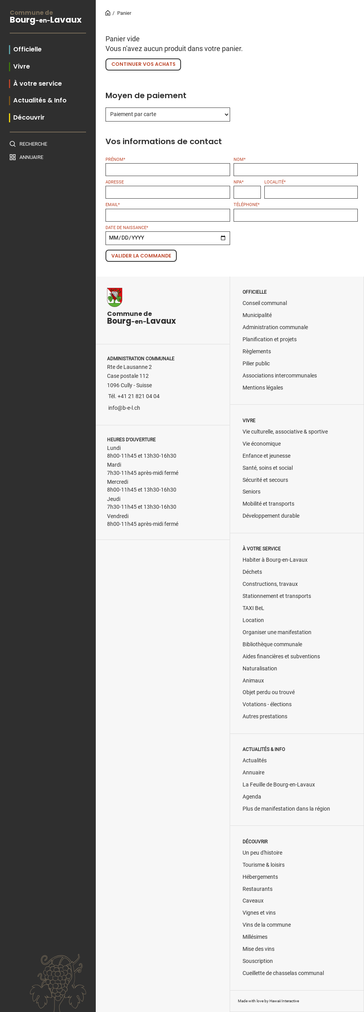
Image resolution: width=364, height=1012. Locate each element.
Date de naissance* (127, 227)
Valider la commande (141, 255)
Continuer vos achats (143, 64)
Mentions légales (263, 387)
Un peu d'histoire (262, 853)
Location (253, 620)
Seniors (251, 491)
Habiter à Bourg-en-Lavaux (275, 560)
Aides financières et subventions (281, 656)
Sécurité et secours (265, 480)
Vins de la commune (267, 925)
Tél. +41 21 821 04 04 (134, 396)
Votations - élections (267, 704)
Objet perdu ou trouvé (269, 692)
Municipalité (257, 315)
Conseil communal (265, 303)
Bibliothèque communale (272, 644)
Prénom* (115, 159)
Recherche (33, 144)
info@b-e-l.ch (124, 408)
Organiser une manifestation (277, 632)
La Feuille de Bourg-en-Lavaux (279, 784)
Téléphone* (247, 204)
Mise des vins (258, 949)
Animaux (253, 680)
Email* (113, 204)
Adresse (115, 182)
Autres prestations (265, 716)
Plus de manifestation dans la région (286, 809)
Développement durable (271, 516)
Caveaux (253, 900)
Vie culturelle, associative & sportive (285, 431)
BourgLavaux (48, 18)
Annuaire (31, 157)
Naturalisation (260, 668)
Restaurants (258, 889)
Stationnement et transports (277, 596)
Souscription (258, 961)
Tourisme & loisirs (264, 865)
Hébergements (260, 877)
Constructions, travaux (270, 584)
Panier (124, 13)
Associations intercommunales (280, 375)
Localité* (275, 182)
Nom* (240, 159)
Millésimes (255, 937)
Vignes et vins (259, 913)
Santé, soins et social (268, 468)
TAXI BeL (253, 608)
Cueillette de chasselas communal (283, 973)
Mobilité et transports (268, 504)
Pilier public (256, 363)
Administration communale (275, 327)
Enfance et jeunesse (266, 456)
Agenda (252, 796)
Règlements (257, 351)
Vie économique (262, 444)
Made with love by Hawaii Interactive (268, 1001)
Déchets (252, 572)
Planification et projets (270, 339)
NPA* (239, 182)
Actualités (255, 760)
